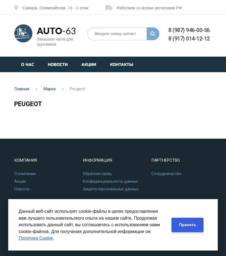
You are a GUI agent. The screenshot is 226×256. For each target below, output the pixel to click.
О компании (25, 173)
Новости (58, 64)
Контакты (121, 64)
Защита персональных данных (111, 189)
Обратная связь (97, 173)
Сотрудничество (166, 173)
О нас (27, 64)
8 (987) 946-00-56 (189, 30)
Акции (88, 64)
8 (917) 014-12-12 (189, 39)
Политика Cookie (36, 238)
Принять (187, 224)
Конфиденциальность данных (110, 181)
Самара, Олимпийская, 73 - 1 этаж (51, 7)
